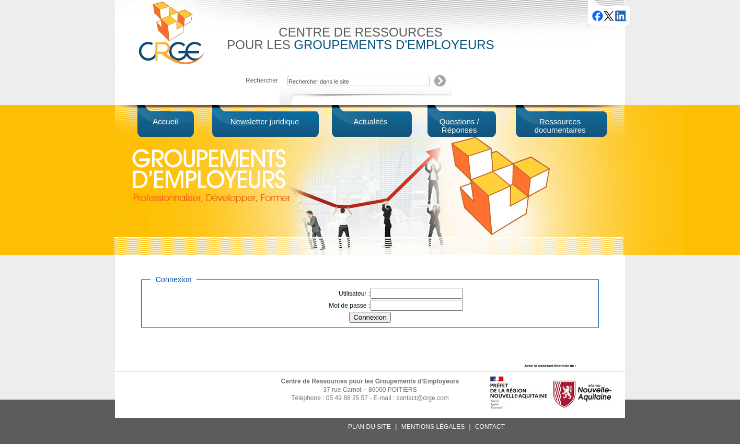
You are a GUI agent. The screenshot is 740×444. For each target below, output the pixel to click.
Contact (490, 426)
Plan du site (369, 426)
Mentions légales (433, 426)
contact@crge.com (423, 398)
